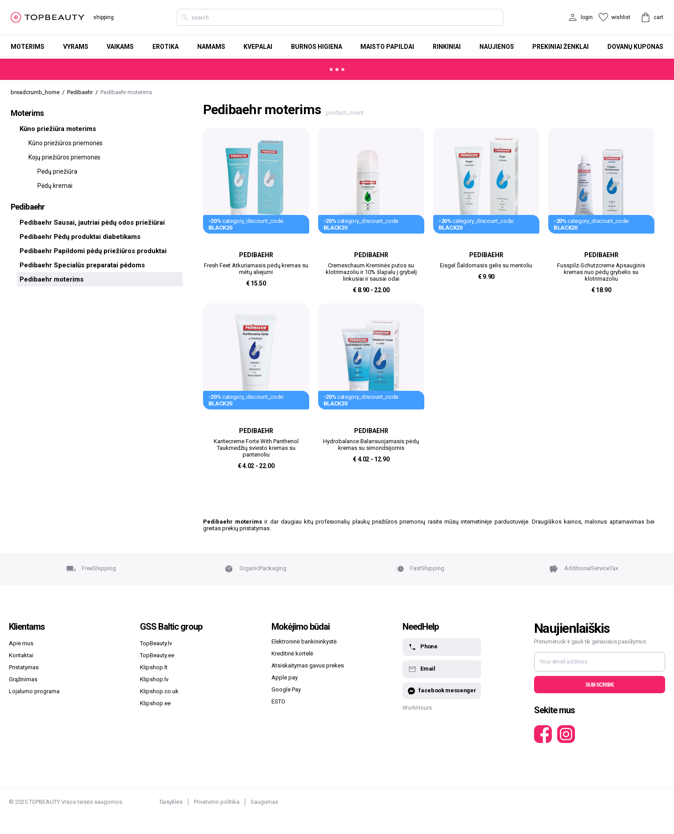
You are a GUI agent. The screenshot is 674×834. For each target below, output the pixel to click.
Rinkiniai (447, 46)
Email (421, 669)
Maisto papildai (387, 46)
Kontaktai (21, 655)
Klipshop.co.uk (159, 691)
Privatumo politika (216, 801)
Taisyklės (171, 801)
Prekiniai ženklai (560, 46)
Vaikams (120, 46)
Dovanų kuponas (635, 46)
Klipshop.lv (154, 679)
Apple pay (284, 677)
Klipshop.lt (154, 667)
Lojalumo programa (34, 691)
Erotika (165, 46)
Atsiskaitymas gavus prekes (307, 665)
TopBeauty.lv (156, 643)
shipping (103, 17)
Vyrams (75, 46)
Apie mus (21, 643)
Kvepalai (257, 46)
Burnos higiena (316, 46)
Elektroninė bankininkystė (304, 641)
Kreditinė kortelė (292, 653)
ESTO (278, 701)
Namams (211, 46)
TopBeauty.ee (157, 655)
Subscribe (599, 684)
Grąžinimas (23, 679)
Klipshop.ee (155, 703)
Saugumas (264, 801)
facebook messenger (442, 691)
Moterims (27, 46)
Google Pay (286, 689)
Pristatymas (24, 667)
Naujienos (496, 46)
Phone (422, 647)
